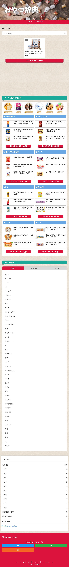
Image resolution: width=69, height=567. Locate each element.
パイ (6, 345)
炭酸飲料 (8, 412)
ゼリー (7, 329)
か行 (35, 473)
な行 (35, 486)
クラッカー (8, 299)
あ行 (35, 469)
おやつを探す (27, 562)
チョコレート (9, 333)
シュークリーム (10, 316)
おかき (7, 274)
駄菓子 (7, 446)
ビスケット (8, 354)
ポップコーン (9, 366)
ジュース (7, 320)
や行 (35, 499)
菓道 (6, 433)
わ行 (35, 507)
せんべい (8, 278)
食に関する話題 (34, 516)
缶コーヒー (8, 425)
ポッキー (8, 362)
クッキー (8, 295)
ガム (6, 287)
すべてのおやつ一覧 (34, 60)
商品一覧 (34, 465)
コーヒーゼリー (10, 312)
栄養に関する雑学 (34, 512)
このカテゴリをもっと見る (18, 146)
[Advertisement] (34, 78)
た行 (35, 482)
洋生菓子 (8, 400)
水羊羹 (7, 387)
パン (6, 350)
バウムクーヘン (10, 341)
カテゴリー (36, 562)
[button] (65, 33)
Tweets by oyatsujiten (9, 526)
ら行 (35, 503)
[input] (34, 33)
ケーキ (7, 308)
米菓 (6, 421)
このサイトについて (47, 562)
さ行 (35, 477)
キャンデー (8, 291)
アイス (7, 283)
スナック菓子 (9, 324)
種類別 (13, 268)
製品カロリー (34, 268)
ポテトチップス (10, 370)
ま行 (35, 494)
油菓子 (7, 395)
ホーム (18, 562)
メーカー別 (56, 268)
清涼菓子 (8, 408)
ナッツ (7, 337)
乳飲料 (7, 383)
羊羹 (6, 429)
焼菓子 (7, 416)
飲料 (6, 437)
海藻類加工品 (9, 404)
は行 (35, 490)
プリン (7, 358)
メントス (8, 375)
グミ (6, 304)
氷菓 (6, 391)
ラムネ (7, 379)
